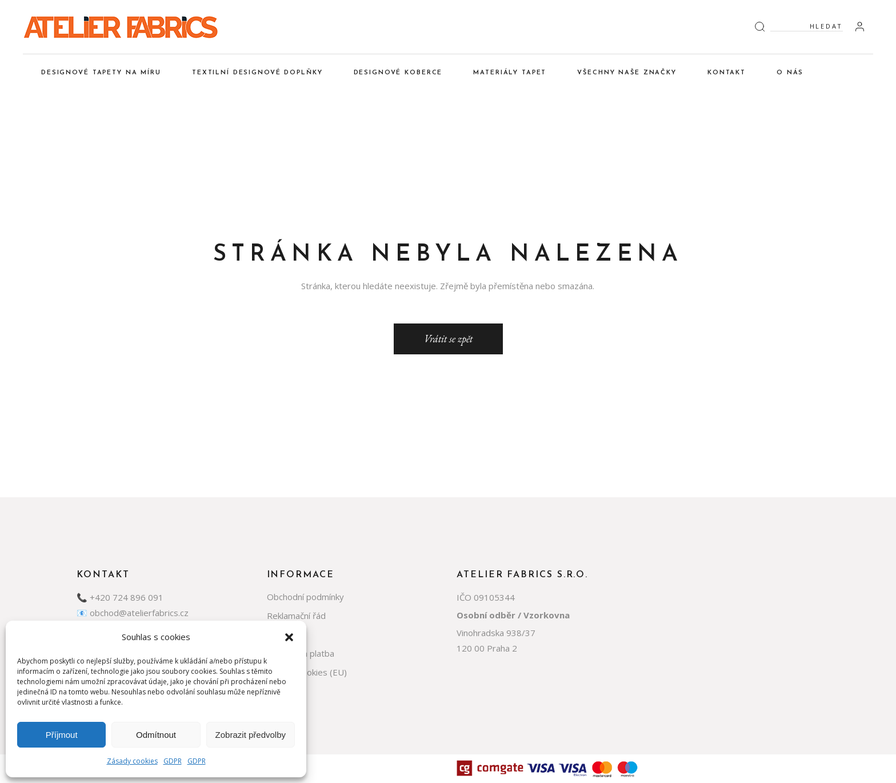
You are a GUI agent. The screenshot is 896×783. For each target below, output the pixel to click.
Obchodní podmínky (305, 596)
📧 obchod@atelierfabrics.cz (133, 612)
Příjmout (62, 735)
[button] (289, 637)
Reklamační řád (296, 615)
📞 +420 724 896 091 (120, 597)
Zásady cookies (132, 761)
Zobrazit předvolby (250, 735)
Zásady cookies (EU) (307, 672)
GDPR (172, 761)
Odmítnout (156, 735)
